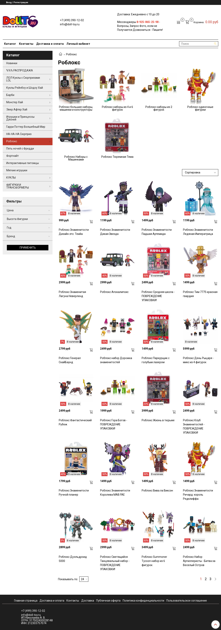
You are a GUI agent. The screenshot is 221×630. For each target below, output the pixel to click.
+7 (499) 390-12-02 (72, 20)
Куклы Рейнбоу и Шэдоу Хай (24, 87)
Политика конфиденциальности (143, 600)
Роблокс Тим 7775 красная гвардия (200, 294)
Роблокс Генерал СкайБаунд (70, 360)
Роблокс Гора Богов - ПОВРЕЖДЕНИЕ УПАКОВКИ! (113, 424)
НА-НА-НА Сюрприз (19, 134)
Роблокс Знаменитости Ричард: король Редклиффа (198, 494)
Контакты (26, 43)
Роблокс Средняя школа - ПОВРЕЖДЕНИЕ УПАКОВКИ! (158, 296)
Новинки (11, 63)
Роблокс (11, 141)
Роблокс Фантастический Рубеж (75, 422)
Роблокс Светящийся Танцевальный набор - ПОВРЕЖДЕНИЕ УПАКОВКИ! (115, 563)
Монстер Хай (14, 102)
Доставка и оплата (50, 43)
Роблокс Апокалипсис (114, 292)
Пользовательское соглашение (186, 600)
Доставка (87, 600)
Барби (10, 95)
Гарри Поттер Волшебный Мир (25, 126)
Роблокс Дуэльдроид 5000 (73, 559)
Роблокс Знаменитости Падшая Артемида (157, 231)
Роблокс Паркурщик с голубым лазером (155, 360)
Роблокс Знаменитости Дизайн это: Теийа (74, 231)
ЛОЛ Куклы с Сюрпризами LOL (23, 79)
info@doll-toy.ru (70, 24)
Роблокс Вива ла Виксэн (157, 490)
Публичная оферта (108, 600)
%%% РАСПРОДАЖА (19, 70)
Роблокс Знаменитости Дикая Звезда (115, 231)
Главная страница (25, 600)
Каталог (10, 43)
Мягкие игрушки (16, 170)
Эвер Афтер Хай (16, 109)
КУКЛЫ (11, 177)
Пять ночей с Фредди (20, 148)
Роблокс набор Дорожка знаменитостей (116, 360)
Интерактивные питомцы (22, 163)
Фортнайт (12, 155)
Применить (28, 247)
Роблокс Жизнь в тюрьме (158, 420)
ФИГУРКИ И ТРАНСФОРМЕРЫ (17, 186)
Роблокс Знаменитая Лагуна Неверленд (72, 294)
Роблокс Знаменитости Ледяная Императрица (198, 231)
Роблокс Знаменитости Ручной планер (74, 492)
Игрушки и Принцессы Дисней (20, 118)
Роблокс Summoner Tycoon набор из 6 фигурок (154, 561)
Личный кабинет (78, 43)
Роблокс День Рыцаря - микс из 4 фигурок (198, 360)
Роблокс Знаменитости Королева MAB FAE (115, 492)
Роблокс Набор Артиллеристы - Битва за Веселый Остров (199, 561)
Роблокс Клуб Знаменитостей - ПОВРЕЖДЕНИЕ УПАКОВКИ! (194, 426)
